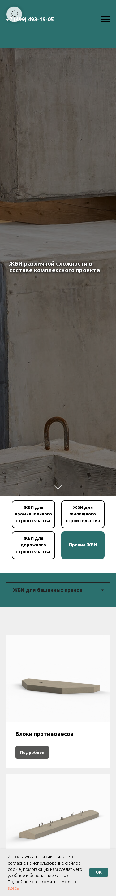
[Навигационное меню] (105, 19)
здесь (13, 888)
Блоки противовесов (44, 734)
